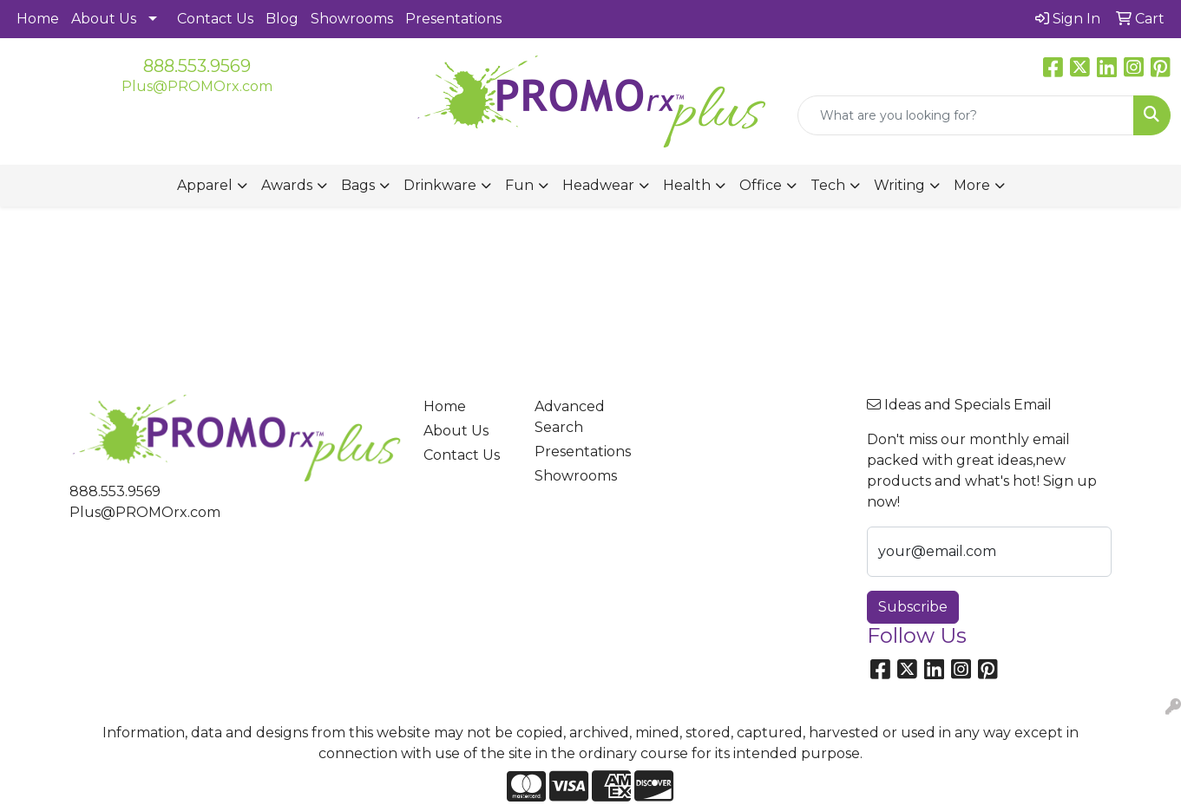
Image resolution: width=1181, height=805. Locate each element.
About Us (103, 18)
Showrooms (352, 18)
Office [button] (760, 185)
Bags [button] (358, 185)
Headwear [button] (598, 185)
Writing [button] (899, 185)
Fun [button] (519, 185)
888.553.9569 (197, 66)
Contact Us (215, 18)
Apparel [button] (205, 185)
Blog (282, 18)
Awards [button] (286, 185)
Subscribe (913, 607)
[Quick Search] (965, 115)
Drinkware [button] (440, 185)
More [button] (972, 185)
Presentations (453, 18)
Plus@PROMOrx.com (196, 86)
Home (37, 18)
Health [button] (687, 185)
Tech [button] (827, 185)
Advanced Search (570, 416)
